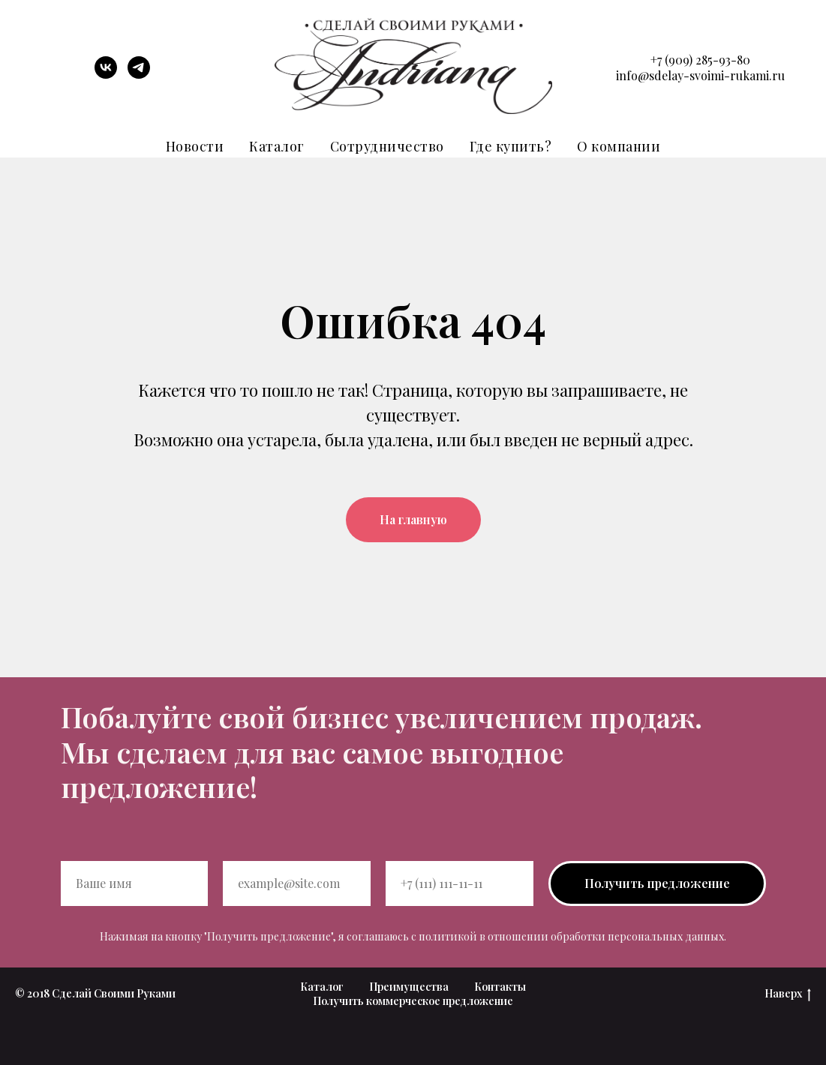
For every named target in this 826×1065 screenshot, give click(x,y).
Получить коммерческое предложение (413, 1001)
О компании (618, 146)
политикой (448, 936)
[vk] (106, 74)
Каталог (277, 146)
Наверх (787, 994)
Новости (195, 146)
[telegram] (139, 74)
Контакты (500, 987)
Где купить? (511, 146)
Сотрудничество (387, 146)
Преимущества (409, 987)
